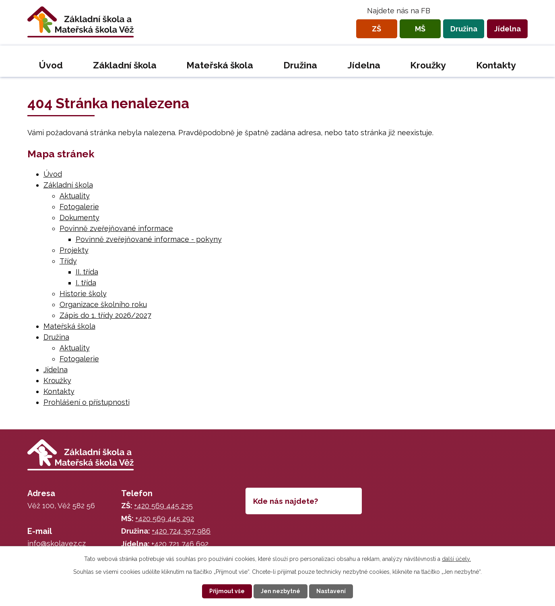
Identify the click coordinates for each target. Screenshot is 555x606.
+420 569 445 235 (163, 505)
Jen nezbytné (280, 591)
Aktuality (75, 196)
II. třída (87, 272)
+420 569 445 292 (164, 518)
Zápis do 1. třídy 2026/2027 (105, 315)
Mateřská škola (219, 65)
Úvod (51, 65)
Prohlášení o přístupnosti (86, 402)
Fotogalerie (79, 206)
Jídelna (507, 29)
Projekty (74, 250)
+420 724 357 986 (181, 531)
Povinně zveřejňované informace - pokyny (149, 239)
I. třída (86, 282)
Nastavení (331, 591)
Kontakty (496, 65)
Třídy (68, 261)
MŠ (420, 29)
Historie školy (83, 293)
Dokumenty (79, 217)
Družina (463, 29)
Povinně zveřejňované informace (116, 228)
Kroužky (428, 65)
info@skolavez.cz (56, 543)
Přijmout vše (227, 591)
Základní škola (125, 65)
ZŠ (376, 29)
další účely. (456, 559)
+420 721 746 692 (179, 544)
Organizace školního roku (103, 304)
